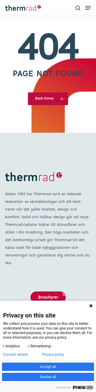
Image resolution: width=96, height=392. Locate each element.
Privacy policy (53, 354)
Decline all (48, 377)
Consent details (15, 354)
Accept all (48, 367)
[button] (88, 7)
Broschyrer (48, 298)
